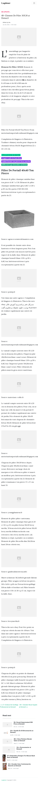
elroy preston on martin (11, 155)
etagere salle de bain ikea (11, 158)
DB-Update (5, 12)
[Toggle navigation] (34, 3)
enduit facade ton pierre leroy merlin (16, 161)
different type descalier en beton (14, 165)
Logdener (3, 780)
